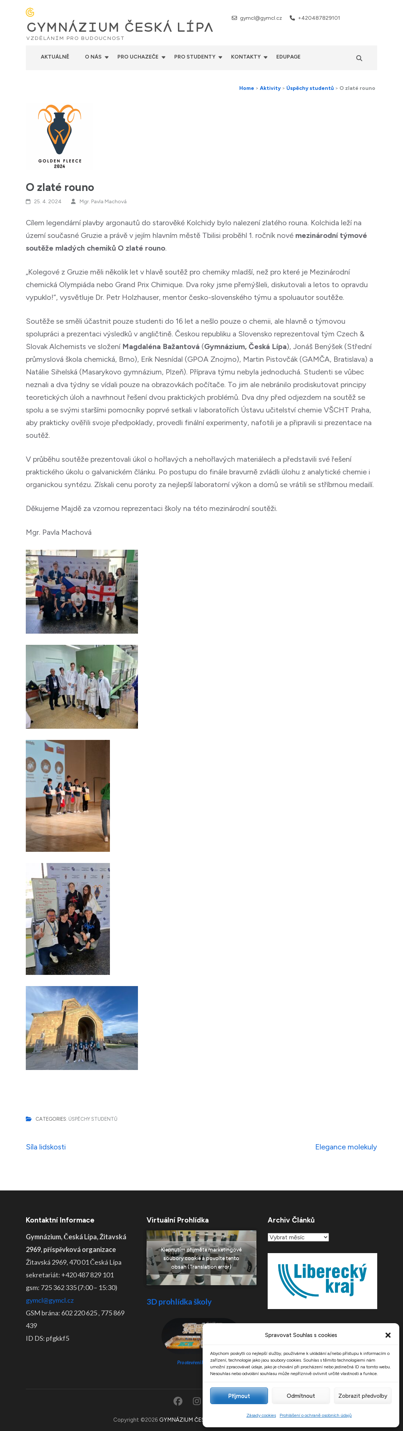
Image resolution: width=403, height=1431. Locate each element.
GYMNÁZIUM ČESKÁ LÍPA (119, 28)
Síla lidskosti (46, 1146)
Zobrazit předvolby (362, 1396)
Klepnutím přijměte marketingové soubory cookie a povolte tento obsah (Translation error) (201, 1258)
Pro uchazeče (138, 57)
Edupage (288, 57)
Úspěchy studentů (92, 1119)
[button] (388, 1335)
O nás (93, 57)
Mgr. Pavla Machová (103, 201)
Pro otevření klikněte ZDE (201, 1362)
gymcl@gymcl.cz (261, 18)
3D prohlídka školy (179, 1301)
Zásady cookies (261, 1415)
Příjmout (239, 1396)
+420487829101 (319, 18)
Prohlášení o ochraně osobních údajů (316, 1415)
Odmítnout (301, 1396)
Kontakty (246, 57)
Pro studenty (194, 57)
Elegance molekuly (346, 1146)
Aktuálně (55, 57)
